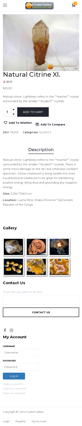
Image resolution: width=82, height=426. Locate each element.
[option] (41, 42)
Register (20, 421)
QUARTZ (45, 132)
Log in (14, 376)
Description (41, 149)
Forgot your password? (14, 393)
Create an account (13, 384)
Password (9, 361)
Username (9, 346)
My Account (39, 421)
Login (6, 421)
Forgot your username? (14, 388)
